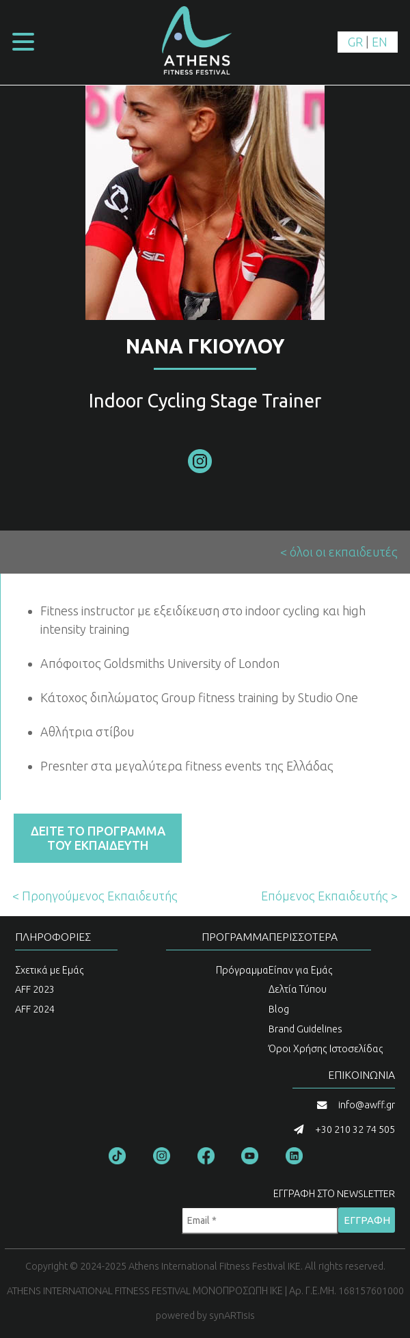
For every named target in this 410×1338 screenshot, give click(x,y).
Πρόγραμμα (242, 970)
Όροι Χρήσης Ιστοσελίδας (326, 1048)
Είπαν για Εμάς (301, 970)
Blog (279, 1009)
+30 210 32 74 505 (355, 1129)
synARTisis (232, 1315)
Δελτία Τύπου (298, 989)
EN (379, 42)
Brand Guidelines (305, 1028)
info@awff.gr (366, 1104)
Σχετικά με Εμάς (49, 970)
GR (355, 42)
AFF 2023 (35, 989)
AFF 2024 (35, 1009)
